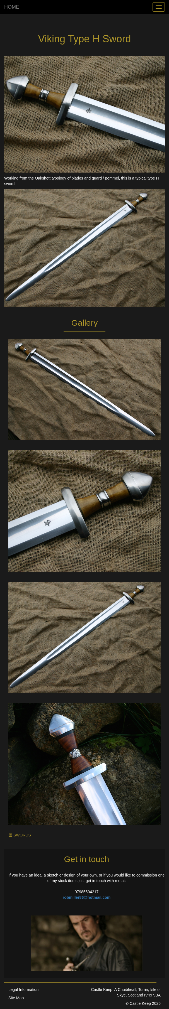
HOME (11, 7)
